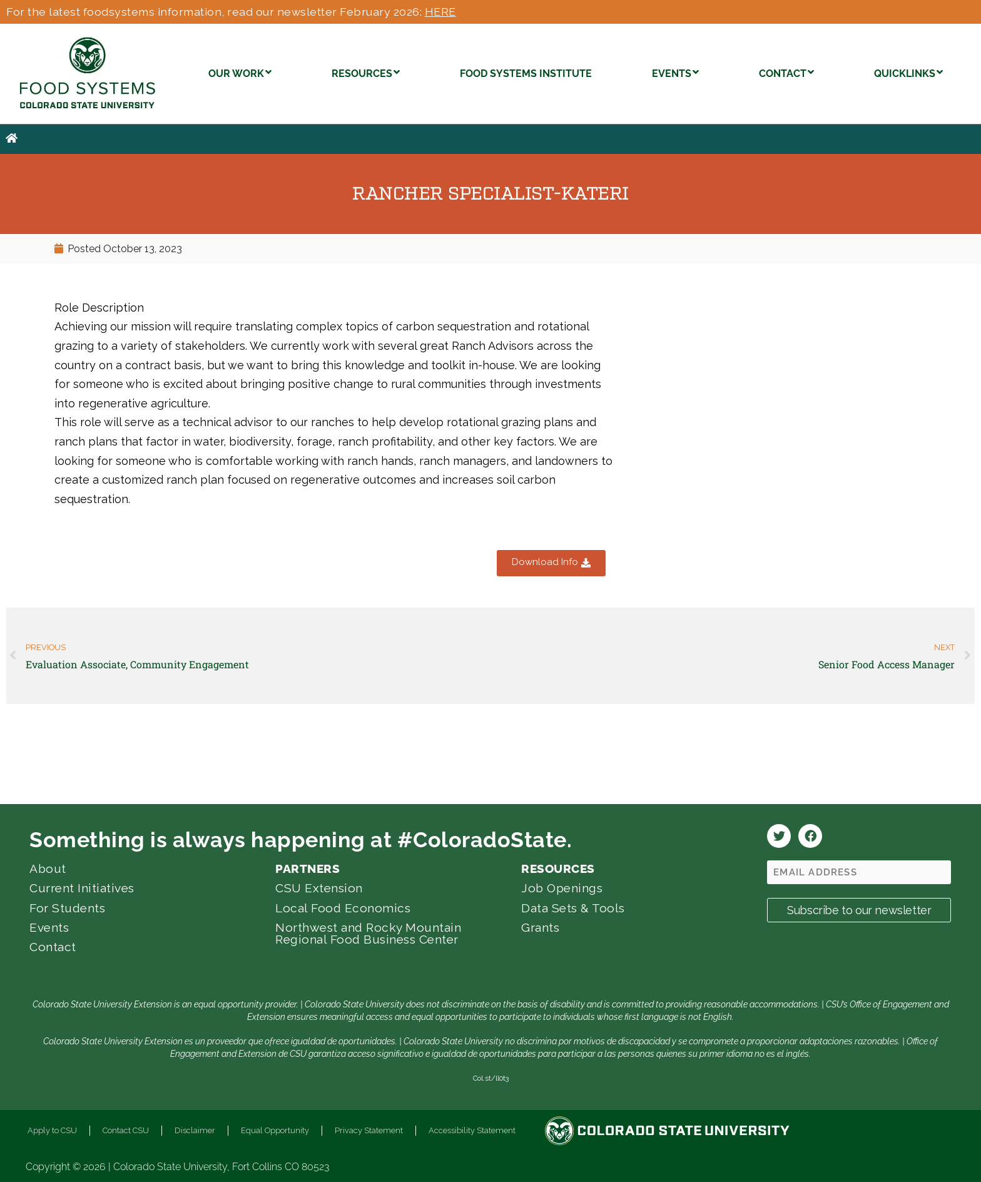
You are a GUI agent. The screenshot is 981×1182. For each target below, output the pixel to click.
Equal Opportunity (275, 1130)
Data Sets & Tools (573, 908)
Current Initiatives (82, 888)
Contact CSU (126, 1130)
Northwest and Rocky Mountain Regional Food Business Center (368, 933)
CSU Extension (319, 888)
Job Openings (561, 888)
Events (49, 927)
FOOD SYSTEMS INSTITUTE (526, 73)
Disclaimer (195, 1130)
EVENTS (675, 72)
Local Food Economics (342, 908)
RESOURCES (366, 72)
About (47, 868)
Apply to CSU (52, 1130)
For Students (67, 908)
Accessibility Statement (472, 1130)
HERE (440, 11)
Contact (52, 947)
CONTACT (786, 72)
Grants (540, 927)
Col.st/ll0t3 (491, 1078)
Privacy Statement (369, 1130)
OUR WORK (240, 72)
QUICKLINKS (908, 72)
